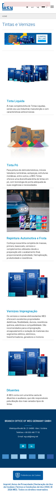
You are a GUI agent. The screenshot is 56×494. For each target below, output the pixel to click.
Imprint (6, 484)
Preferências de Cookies (31, 475)
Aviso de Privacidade (22, 484)
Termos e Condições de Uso (30, 487)
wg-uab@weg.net (31, 437)
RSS (47, 487)
